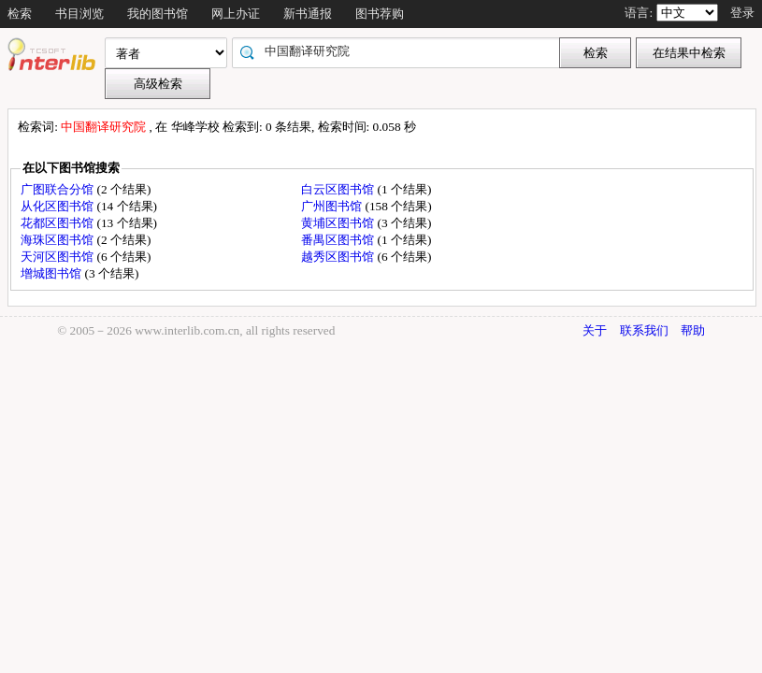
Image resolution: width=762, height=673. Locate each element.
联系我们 (644, 330)
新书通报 (307, 14)
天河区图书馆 (58, 257)
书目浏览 (79, 14)
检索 (19, 14)
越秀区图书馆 (339, 257)
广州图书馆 (333, 206)
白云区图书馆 (339, 189)
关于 (594, 330)
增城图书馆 (52, 273)
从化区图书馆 (58, 206)
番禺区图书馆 (339, 240)
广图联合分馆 (58, 189)
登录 (742, 13)
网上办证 (235, 14)
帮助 (693, 330)
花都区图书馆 (58, 223)
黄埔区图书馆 (339, 223)
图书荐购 (379, 14)
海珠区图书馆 (58, 240)
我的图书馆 (157, 14)
